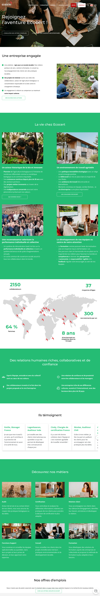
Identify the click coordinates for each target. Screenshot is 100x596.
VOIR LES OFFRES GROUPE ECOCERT (48, 591)
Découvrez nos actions (13, 98)
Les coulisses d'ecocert (69, 194)
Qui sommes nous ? (14, 197)
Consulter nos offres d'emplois (15, 33)
